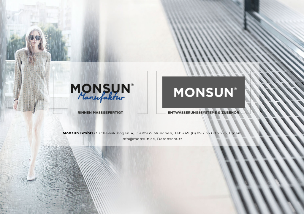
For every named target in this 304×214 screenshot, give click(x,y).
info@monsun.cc (138, 139)
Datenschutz (170, 139)
